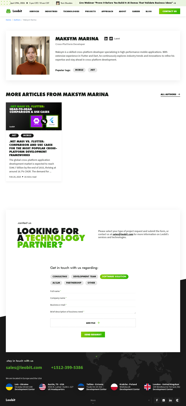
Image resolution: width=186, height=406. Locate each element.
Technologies (71, 11)
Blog (149, 11)
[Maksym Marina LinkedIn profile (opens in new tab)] (106, 38)
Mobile (27, 135)
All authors (170, 94)
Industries (51, 11)
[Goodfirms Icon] (163, 400)
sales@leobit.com (123, 234)
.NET (14, 135)
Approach (107, 11)
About (122, 11)
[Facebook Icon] (157, 400)
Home (8, 20)
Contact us (170, 11)
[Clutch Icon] (177, 400)
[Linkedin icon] (170, 400)
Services (34, 11)
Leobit (14, 11)
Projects (90, 11)
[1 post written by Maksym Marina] (114, 38)
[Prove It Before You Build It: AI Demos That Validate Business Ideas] (93, 3)
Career (136, 11)
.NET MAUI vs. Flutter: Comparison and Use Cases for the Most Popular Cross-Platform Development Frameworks (32, 148)
